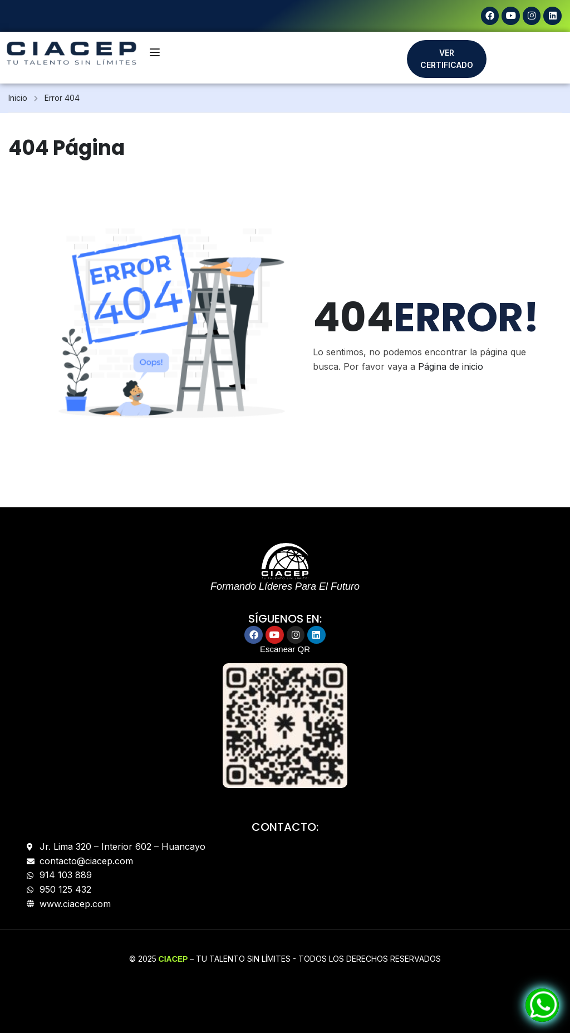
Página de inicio (450, 365)
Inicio (17, 97)
